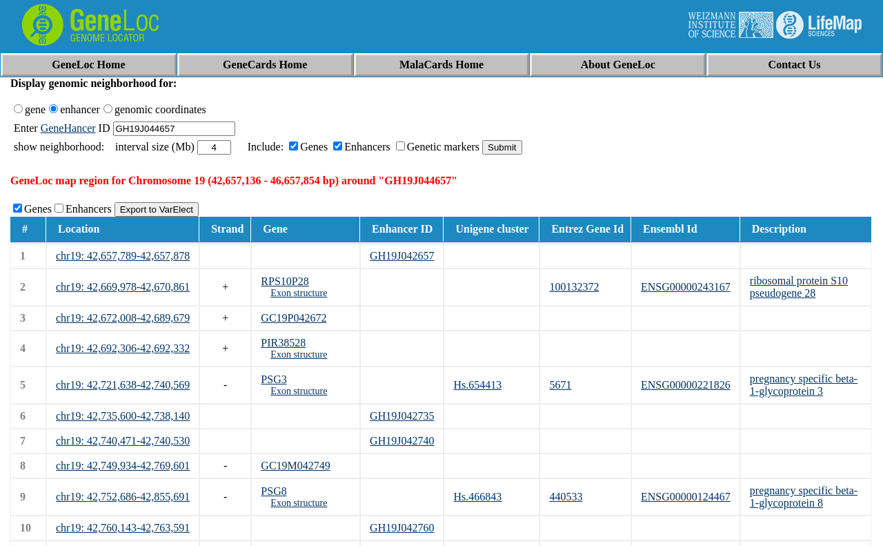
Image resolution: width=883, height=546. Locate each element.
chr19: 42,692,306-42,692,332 (123, 348)
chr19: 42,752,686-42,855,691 (123, 497)
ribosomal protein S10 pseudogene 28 (799, 287)
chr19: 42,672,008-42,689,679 (123, 318)
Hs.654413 (477, 385)
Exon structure (298, 293)
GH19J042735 (402, 416)
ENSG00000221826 (686, 385)
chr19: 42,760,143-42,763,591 (123, 528)
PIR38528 (283, 343)
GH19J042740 (402, 441)
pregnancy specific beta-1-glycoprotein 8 (803, 497)
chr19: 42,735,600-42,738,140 (123, 416)
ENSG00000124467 (686, 497)
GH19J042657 (402, 256)
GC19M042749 (295, 465)
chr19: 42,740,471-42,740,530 (123, 441)
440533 (565, 497)
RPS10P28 (284, 281)
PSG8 (273, 491)
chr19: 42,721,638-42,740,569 (123, 385)
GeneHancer (68, 128)
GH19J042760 (402, 528)
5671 (560, 385)
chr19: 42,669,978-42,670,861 (123, 287)
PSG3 (273, 379)
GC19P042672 (293, 318)
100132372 (574, 287)
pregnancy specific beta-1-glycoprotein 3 (803, 385)
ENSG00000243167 (686, 287)
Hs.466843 (477, 497)
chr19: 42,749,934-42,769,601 (123, 465)
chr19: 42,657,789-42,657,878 (123, 256)
